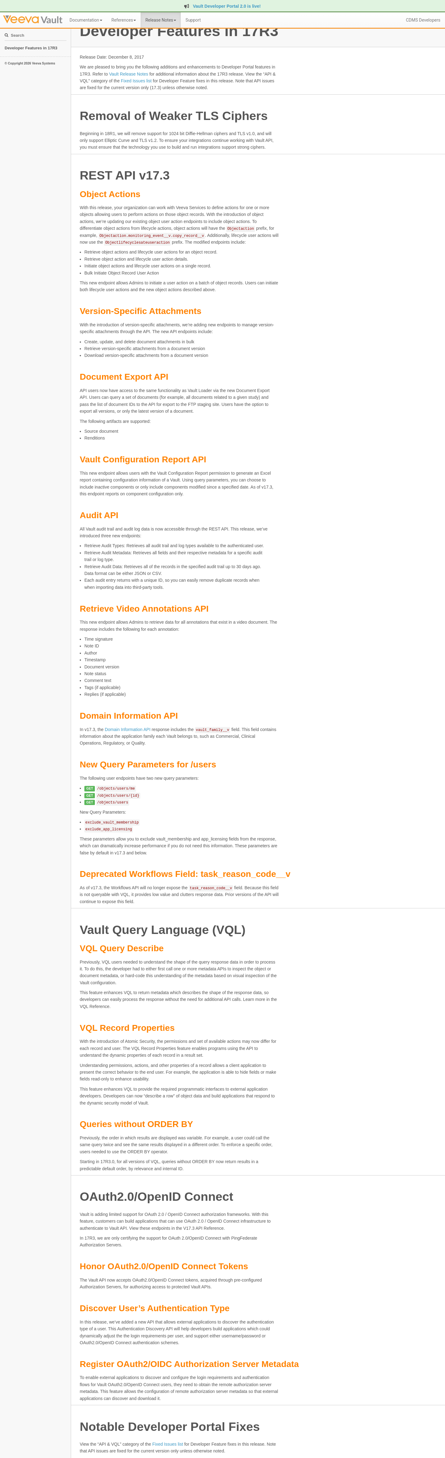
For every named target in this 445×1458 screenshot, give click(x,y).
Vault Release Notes (128, 74)
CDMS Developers (423, 20)
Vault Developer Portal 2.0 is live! (222, 6)
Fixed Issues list (136, 80)
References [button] (124, 20)
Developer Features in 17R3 (31, 48)
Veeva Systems (43, 63)
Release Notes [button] (160, 20)
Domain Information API (127, 729)
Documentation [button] (86, 20)
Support (193, 20)
